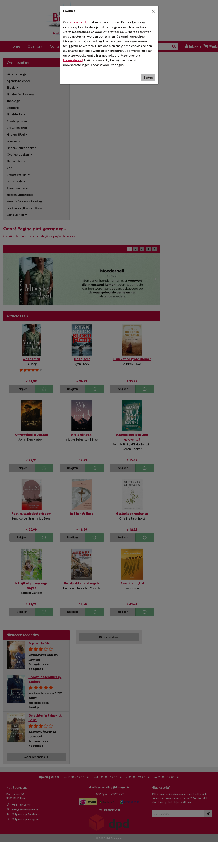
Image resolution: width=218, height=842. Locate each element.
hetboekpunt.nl (78, 22)
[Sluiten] (153, 11)
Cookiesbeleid (73, 60)
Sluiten (148, 77)
